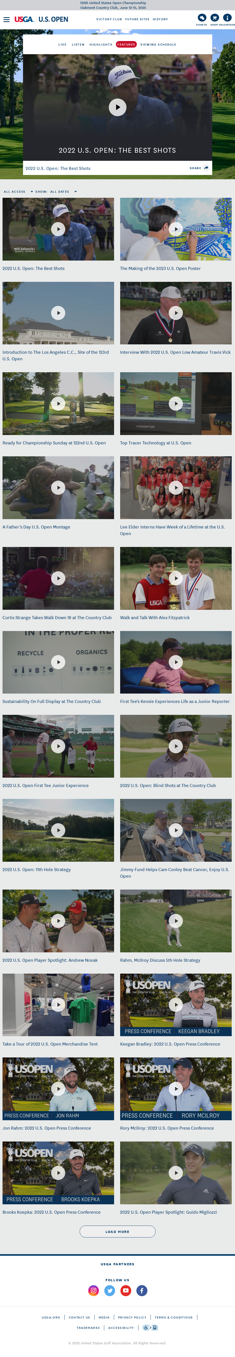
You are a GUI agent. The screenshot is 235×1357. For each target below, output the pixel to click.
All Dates (59, 191)
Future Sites (137, 19)
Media (104, 1317)
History (160, 19)
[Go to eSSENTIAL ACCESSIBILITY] (150, 1328)
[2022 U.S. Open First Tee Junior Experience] (58, 746)
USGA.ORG (51, 1317)
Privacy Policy (132, 1317)
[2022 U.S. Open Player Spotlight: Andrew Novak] (58, 921)
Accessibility (121, 1327)
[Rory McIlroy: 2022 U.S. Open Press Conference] (176, 1089)
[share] (206, 167)
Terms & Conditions (174, 1317)
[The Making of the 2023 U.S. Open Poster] (176, 229)
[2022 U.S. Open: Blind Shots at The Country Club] (176, 746)
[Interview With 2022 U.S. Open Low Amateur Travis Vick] (176, 313)
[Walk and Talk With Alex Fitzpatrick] (176, 578)
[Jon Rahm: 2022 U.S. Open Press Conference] (58, 1089)
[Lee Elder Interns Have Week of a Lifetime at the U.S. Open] (176, 488)
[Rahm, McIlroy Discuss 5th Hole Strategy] (176, 921)
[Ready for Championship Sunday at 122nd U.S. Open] (58, 404)
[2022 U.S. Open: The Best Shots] (58, 229)
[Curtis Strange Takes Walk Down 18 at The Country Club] (58, 578)
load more (117, 1231)
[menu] (7, 19)
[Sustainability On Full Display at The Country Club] (58, 662)
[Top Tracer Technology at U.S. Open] (176, 404)
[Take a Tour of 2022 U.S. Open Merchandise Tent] (58, 1005)
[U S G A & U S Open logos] (41, 19)
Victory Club (109, 19)
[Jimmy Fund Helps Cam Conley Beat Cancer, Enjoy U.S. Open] (176, 830)
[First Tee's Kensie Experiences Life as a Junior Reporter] (176, 662)
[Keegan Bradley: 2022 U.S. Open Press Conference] (176, 1005)
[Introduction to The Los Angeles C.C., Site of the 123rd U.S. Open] (58, 313)
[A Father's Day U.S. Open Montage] (58, 488)
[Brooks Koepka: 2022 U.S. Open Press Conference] (58, 1173)
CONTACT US (79, 1317)
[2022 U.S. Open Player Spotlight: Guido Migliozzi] (176, 1173)
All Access (15, 191)
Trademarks (88, 1327)
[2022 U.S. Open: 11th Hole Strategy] (58, 830)
